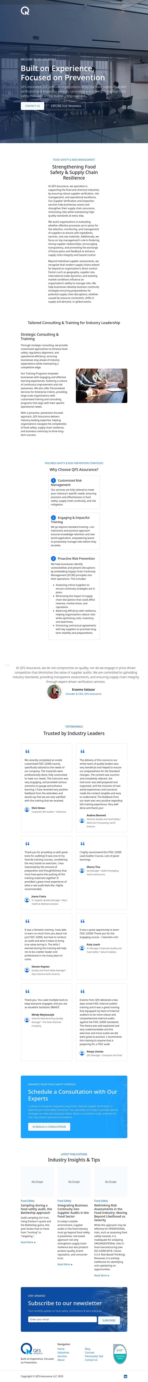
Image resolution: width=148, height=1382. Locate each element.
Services (62, 1356)
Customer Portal (119, 2)
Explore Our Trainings (66, 106)
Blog (87, 1349)
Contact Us (32, 106)
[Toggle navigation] (123, 11)
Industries (63, 1352)
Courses (89, 1352)
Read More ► (28, 1242)
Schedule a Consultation (49, 1126)
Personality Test (94, 1356)
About (61, 1360)
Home (61, 1349)
